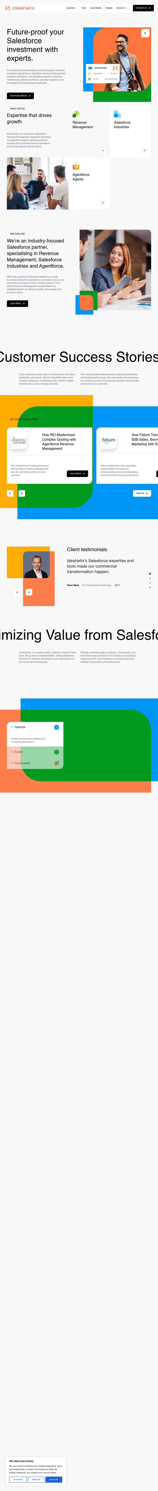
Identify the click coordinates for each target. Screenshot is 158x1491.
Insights (109, 8)
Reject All (36, 1480)
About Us (122, 8)
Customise (18, 1480)
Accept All (54, 1480)
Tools (84, 8)
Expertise (72, 8)
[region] (35, 1471)
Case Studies (96, 8)
